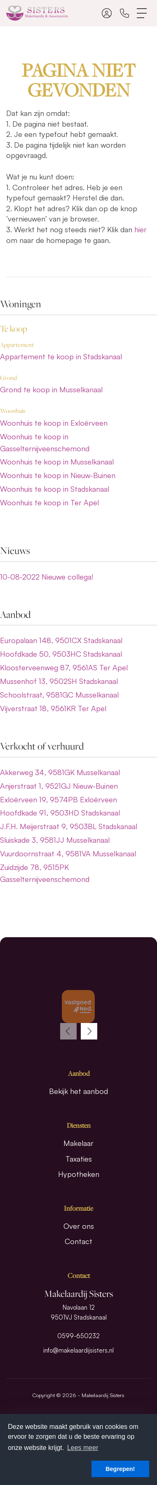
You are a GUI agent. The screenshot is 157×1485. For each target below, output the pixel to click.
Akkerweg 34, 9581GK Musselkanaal (60, 772)
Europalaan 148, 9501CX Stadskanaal (61, 640)
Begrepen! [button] (120, 1469)
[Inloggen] (106, 13)
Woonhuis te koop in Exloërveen (54, 422)
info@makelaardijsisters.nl (78, 1350)
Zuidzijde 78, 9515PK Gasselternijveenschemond (44, 873)
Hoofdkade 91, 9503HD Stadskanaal (60, 812)
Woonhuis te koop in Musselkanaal (57, 461)
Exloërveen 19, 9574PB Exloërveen (58, 799)
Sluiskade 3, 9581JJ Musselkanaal (55, 839)
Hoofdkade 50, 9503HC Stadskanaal (61, 653)
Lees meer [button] (82, 1447)
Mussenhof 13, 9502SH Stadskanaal (59, 681)
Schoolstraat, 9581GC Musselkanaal (59, 694)
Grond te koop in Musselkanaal (51, 389)
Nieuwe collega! (46, 576)
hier (140, 229)
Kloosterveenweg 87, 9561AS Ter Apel (64, 667)
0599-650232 (78, 1336)
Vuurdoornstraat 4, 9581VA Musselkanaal (68, 853)
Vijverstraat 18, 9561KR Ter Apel (53, 708)
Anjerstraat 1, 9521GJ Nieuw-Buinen (59, 785)
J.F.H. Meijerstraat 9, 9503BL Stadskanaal (68, 826)
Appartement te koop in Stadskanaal (61, 356)
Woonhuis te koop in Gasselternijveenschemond (44, 442)
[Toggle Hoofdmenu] (142, 13)
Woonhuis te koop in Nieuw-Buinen (57, 475)
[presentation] (68, 1031)
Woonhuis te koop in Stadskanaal (54, 488)
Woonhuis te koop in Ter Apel (49, 502)
